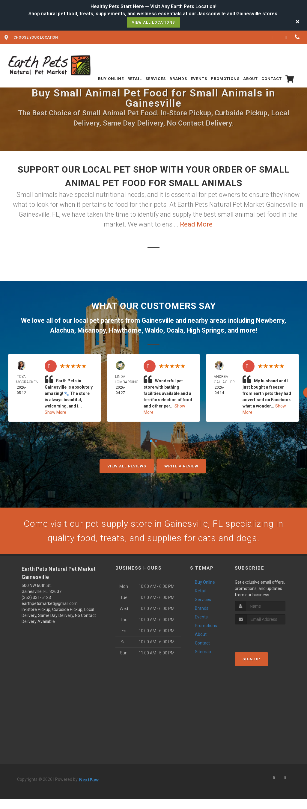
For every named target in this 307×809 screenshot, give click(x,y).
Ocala (174, 330)
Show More (55, 412)
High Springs (205, 330)
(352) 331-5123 (36, 597)
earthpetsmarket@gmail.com (50, 603)
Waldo (154, 330)
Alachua (62, 330)
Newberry (270, 320)
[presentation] (267, 635)
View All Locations (153, 22)
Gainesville (158, 320)
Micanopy (91, 330)
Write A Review (181, 466)
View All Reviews (126, 466)
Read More (196, 224)
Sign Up (251, 659)
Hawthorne (125, 330)
